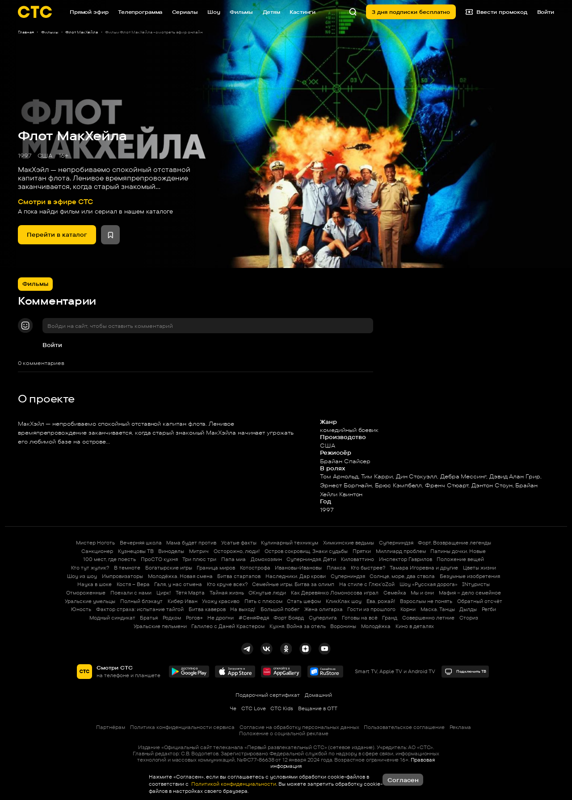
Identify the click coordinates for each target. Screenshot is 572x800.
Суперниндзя (396, 543)
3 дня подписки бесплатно (411, 11)
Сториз (468, 618)
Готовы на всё (360, 618)
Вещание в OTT (317, 708)
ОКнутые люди (267, 593)
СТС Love (253, 708)
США (45, 155)
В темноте (127, 568)
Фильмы (241, 11)
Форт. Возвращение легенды (454, 543)
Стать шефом (304, 601)
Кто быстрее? (368, 568)
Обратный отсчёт (479, 601)
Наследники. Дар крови (295, 576)
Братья (149, 618)
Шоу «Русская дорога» (429, 584)
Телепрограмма (140, 11)
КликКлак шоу (344, 601)
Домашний (318, 695)
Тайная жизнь (227, 593)
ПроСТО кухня (159, 559)
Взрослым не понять (426, 601)
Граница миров (216, 568)
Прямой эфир (89, 11)
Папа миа (233, 559)
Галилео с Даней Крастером (228, 626)
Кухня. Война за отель (297, 626)
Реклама (460, 727)
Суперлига (323, 618)
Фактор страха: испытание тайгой (140, 609)
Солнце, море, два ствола (402, 576)
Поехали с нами (130, 593)
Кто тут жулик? (90, 568)
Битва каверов (207, 609)
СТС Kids (281, 708)
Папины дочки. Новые (458, 551)
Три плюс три (199, 559)
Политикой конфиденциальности (233, 784)
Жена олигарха (323, 609)
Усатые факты (239, 543)
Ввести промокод (497, 12)
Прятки (362, 551)
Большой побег (280, 609)
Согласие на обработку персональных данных (299, 727)
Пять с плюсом (263, 601)
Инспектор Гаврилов (405, 559)
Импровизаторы (122, 576)
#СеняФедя (254, 618)
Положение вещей (460, 559)
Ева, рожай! (380, 601)
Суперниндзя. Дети (311, 559)
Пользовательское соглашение (404, 727)
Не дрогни (220, 618)
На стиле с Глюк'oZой (367, 584)
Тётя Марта (190, 593)
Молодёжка (376, 626)
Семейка (394, 593)
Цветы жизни (479, 568)
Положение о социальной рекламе (283, 733)
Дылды (468, 609)
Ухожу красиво (221, 601)
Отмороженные (85, 593)
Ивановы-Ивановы (298, 568)
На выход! (243, 609)
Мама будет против (191, 543)
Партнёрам (110, 727)
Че (233, 708)
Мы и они (422, 593)
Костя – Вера (133, 584)
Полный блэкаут (141, 601)
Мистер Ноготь (95, 543)
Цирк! (163, 593)
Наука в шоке (94, 584)
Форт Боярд (288, 618)
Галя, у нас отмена (178, 584)
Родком (172, 618)
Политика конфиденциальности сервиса (182, 727)
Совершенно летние (428, 618)
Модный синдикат (112, 618)
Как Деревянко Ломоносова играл (335, 593)
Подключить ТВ (465, 671)
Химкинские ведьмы (348, 543)
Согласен (403, 779)
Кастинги (302, 11)
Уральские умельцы (90, 601)
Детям (271, 11)
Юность (81, 609)
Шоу (213, 11)
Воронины (343, 626)
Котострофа (255, 568)
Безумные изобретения (470, 576)
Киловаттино (357, 559)
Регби (489, 609)
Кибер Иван (183, 601)
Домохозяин (266, 559)
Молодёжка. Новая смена (180, 576)
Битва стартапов (239, 576)
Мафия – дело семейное (470, 593)
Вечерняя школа (141, 543)
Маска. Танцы (438, 609)
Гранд (389, 618)
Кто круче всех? (227, 584)
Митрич (199, 551)
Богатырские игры (168, 568)
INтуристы (476, 584)
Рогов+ (194, 618)
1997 (25, 155)
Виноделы (171, 551)
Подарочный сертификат (268, 695)
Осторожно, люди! (237, 551)
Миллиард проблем (401, 551)
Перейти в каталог (57, 234)
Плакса (336, 568)
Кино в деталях (414, 626)
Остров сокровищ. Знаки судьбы (306, 551)
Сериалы (185, 11)
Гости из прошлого (371, 609)
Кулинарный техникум (289, 543)
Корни (408, 609)
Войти (52, 344)
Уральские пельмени (160, 626)
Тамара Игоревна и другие (424, 568)
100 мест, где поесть (109, 559)
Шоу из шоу (82, 576)
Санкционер (97, 551)
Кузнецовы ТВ (136, 551)
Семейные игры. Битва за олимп (293, 584)
